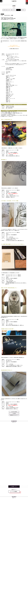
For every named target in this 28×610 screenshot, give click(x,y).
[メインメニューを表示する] (27, 1)
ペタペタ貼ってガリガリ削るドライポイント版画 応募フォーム (15, 240)
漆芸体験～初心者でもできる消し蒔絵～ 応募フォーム (13, 366)
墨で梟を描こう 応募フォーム (10, 197)
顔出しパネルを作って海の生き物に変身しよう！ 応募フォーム (15, 325)
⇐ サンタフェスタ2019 (14, 411)
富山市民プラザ (14, 1)
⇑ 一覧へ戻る (14, 413)
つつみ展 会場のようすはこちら (14, 48)
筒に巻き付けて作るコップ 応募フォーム (12, 408)
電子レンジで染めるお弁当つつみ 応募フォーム (12, 155)
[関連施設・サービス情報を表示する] (1, 1)
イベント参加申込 (14, 491)
